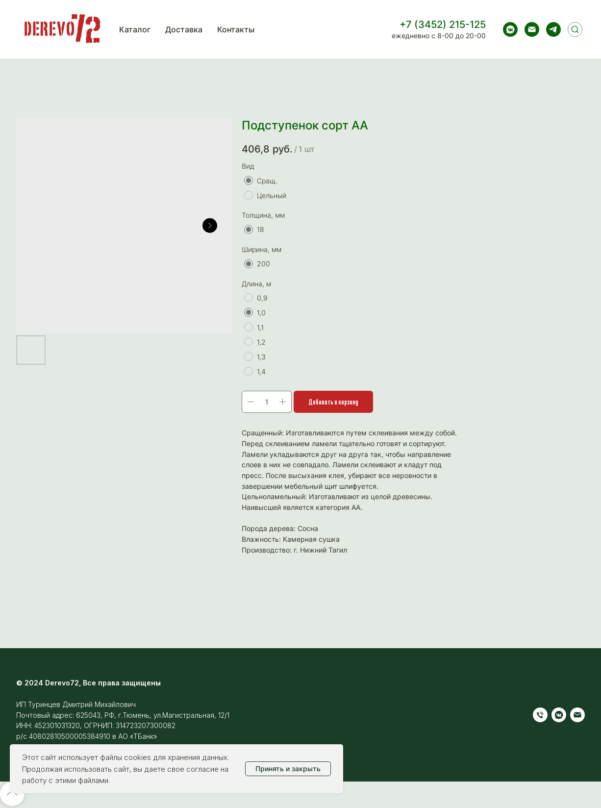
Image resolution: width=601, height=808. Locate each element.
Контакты (235, 29)
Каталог (134, 29)
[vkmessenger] (510, 29)
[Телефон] (540, 714)
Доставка (183, 29)
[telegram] (553, 29)
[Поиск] (575, 29)
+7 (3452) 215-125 (443, 24)
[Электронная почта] (532, 29)
